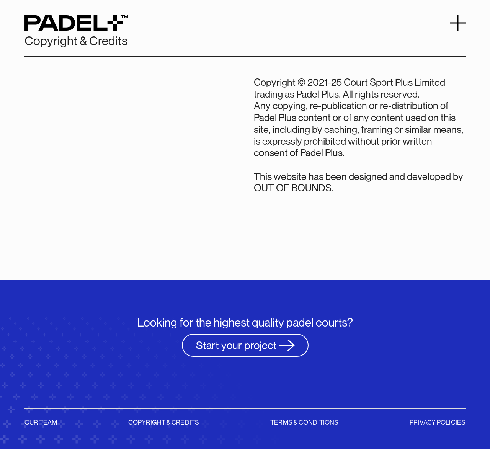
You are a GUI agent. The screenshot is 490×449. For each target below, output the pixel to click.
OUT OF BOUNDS (293, 188)
